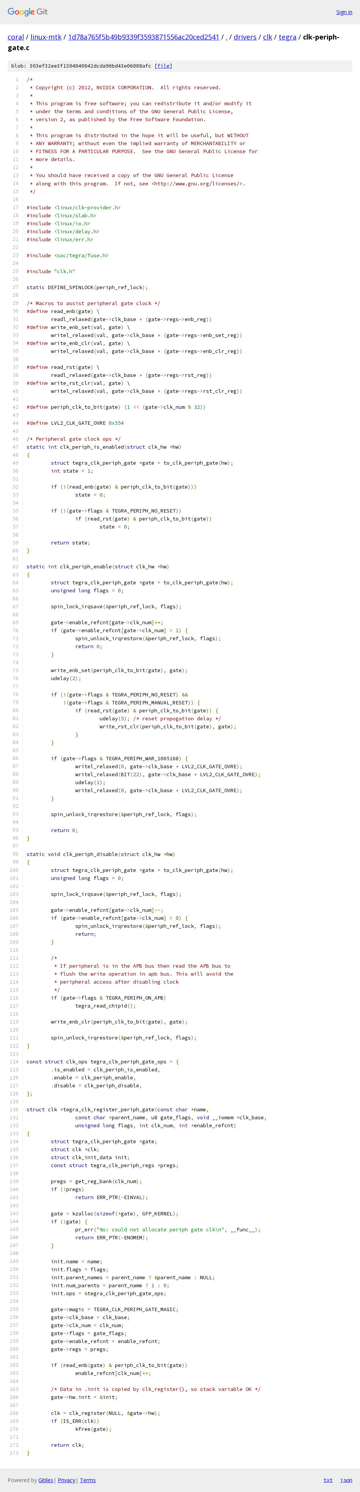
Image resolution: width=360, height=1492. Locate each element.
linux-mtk (46, 36)
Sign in (344, 12)
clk (267, 36)
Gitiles (45, 1480)
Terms (88, 1480)
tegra (288, 36)
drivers (245, 36)
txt (328, 1479)
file (163, 66)
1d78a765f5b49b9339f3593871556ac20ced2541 (143, 36)
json (346, 1479)
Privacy (66, 1480)
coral (16, 36)
